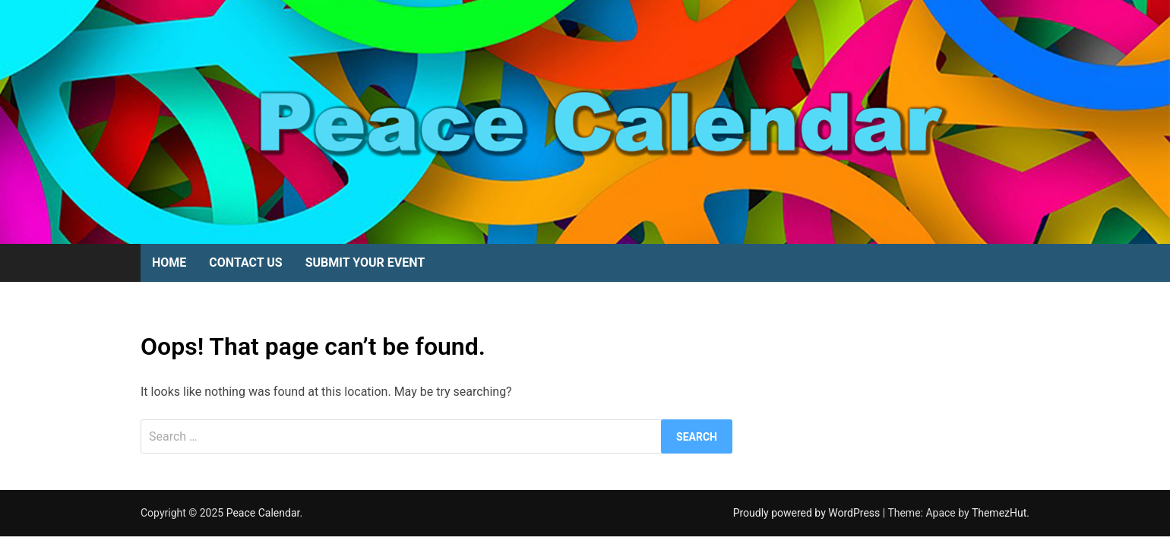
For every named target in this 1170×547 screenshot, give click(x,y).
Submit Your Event (365, 262)
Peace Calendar (263, 513)
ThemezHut (999, 513)
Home (169, 262)
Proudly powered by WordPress (808, 513)
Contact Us (245, 262)
